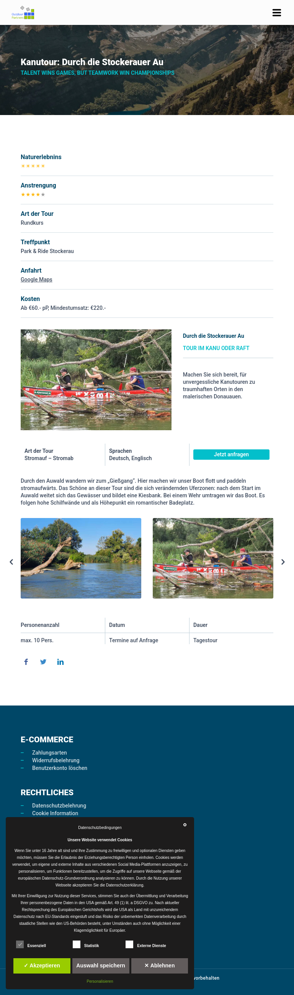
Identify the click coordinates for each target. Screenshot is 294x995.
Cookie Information (55, 813)
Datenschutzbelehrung (59, 806)
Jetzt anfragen (231, 454)
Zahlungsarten (49, 753)
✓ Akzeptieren (42, 965)
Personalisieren (100, 981)
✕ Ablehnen (159, 965)
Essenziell (31, 945)
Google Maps (36, 279)
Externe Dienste (146, 945)
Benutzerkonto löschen (59, 768)
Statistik (86, 945)
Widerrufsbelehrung (56, 760)
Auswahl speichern (100, 965)
